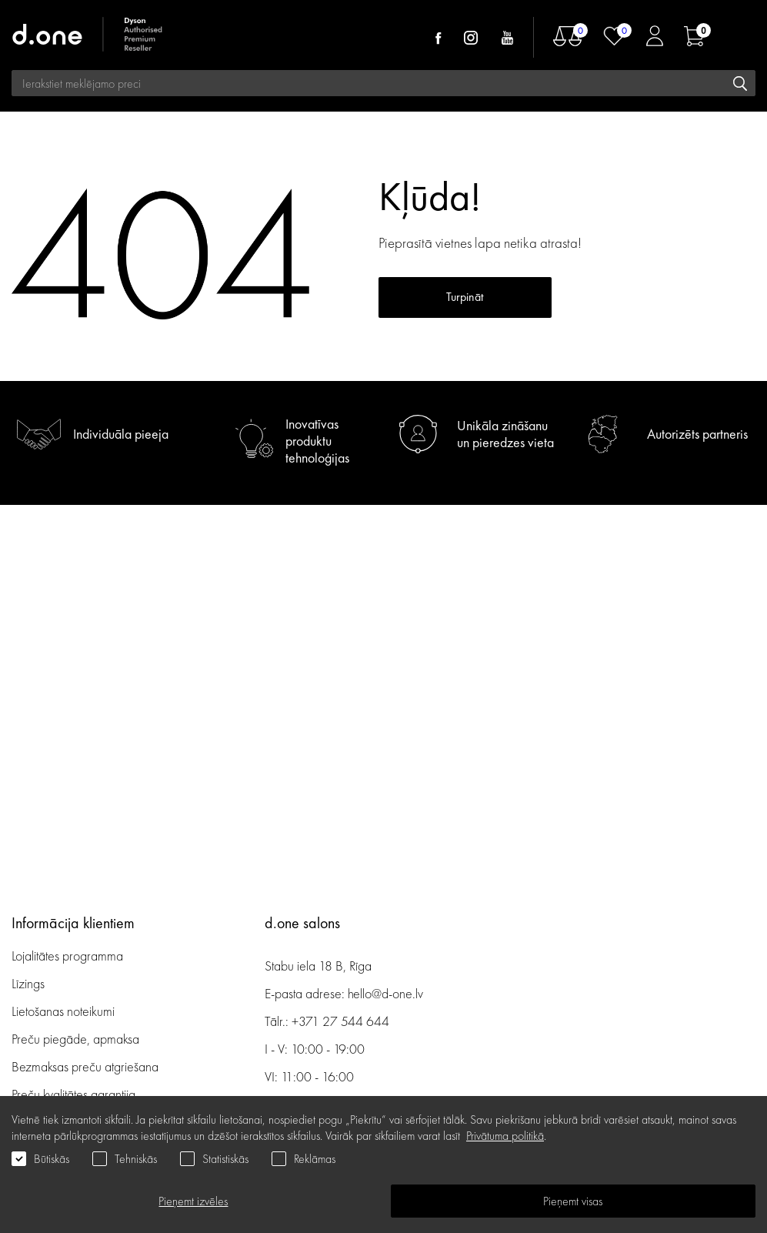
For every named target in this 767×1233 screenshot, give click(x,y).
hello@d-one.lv (385, 993)
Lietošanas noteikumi (63, 1011)
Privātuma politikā (505, 1136)
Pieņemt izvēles (193, 1201)
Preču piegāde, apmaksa (75, 1039)
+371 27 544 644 (340, 1021)
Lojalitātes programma (69, 955)
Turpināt (464, 297)
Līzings (28, 983)
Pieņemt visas (572, 1201)
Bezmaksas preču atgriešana (85, 1066)
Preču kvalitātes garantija (73, 1094)
